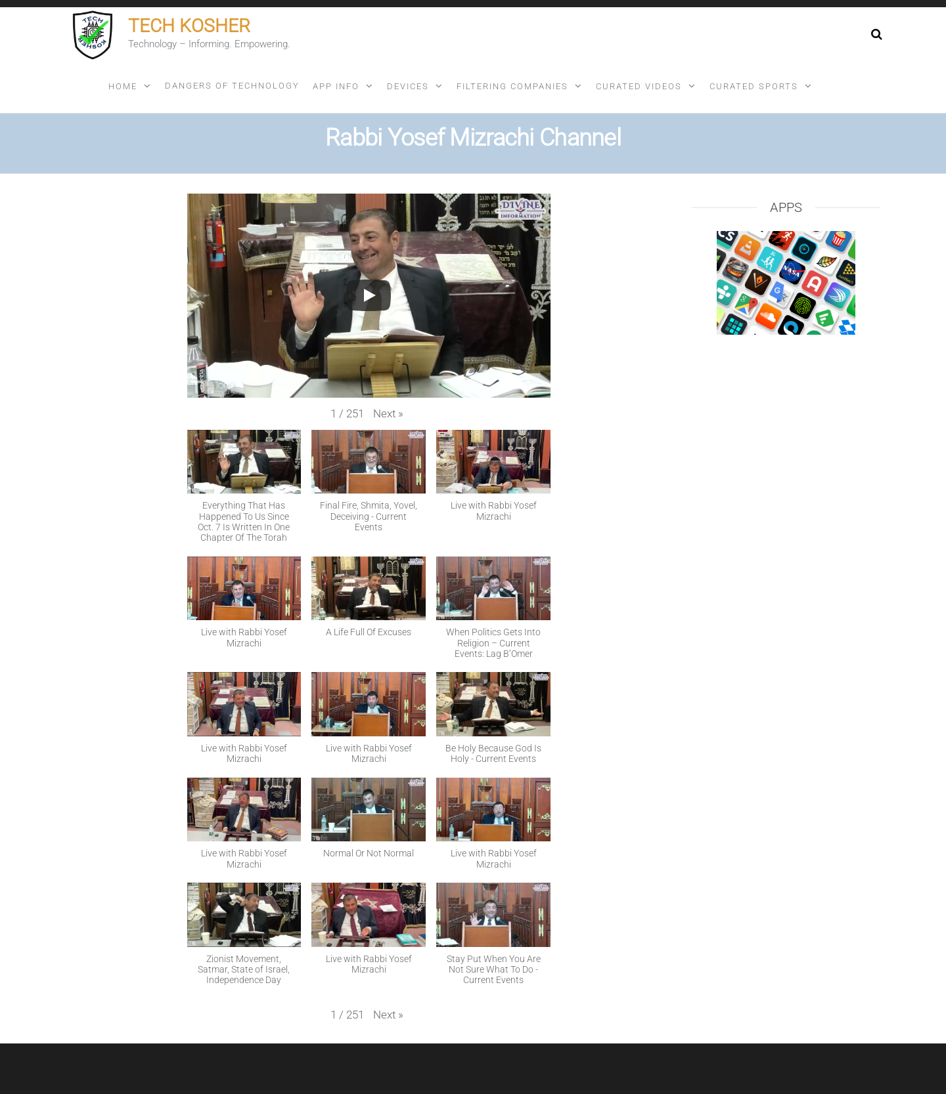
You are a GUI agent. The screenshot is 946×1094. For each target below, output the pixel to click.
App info (336, 86)
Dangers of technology (232, 86)
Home (122, 86)
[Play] (368, 295)
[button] (388, 414)
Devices (408, 86)
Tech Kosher (189, 26)
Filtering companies (512, 86)
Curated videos (639, 86)
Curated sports (754, 86)
